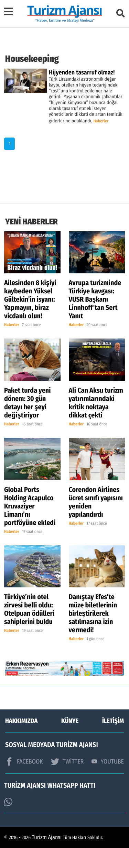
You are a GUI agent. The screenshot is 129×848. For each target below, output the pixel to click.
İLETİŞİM (113, 721)
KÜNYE (69, 721)
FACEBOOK (24, 761)
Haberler (100, 121)
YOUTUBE (108, 761)
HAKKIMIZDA (21, 721)
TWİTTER (67, 761)
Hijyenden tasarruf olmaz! (82, 72)
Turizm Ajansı (47, 837)
